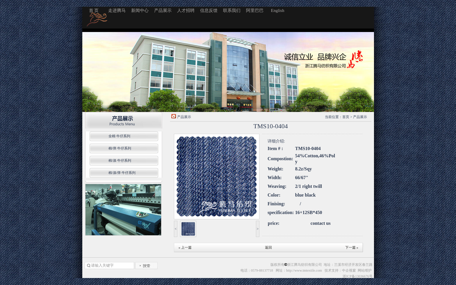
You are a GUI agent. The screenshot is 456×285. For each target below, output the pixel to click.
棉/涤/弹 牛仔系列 (122, 173)
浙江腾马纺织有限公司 (304, 265)
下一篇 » (351, 247)
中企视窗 (349, 270)
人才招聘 (186, 10)
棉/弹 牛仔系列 (119, 148)
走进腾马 (117, 10)
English (277, 10)
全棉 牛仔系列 (119, 136)
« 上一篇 (185, 247)
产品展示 (163, 10)
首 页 (94, 10)
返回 (268, 247)
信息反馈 (209, 10)
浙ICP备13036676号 (358, 276)
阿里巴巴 (254, 10)
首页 (345, 117)
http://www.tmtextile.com (304, 270)
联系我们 (232, 10)
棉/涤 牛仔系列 (119, 160)
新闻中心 (140, 10)
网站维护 (365, 270)
